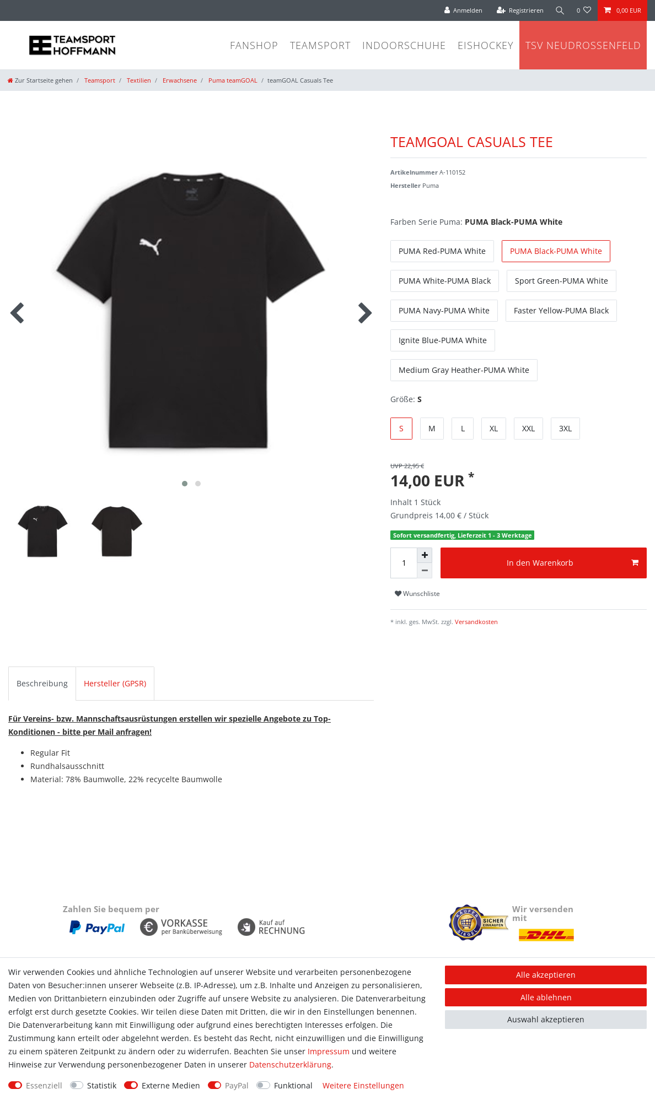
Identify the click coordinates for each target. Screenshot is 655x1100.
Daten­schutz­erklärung (290, 1064)
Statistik (101, 1085)
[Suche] (560, 10)
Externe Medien (171, 1085)
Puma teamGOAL (232, 80)
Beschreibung (42, 683)
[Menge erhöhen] (424, 555)
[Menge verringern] (424, 570)
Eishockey (486, 45)
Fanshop (254, 45)
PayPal (237, 1085)
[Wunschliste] (584, 10)
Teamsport (320, 45)
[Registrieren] (519, 10)
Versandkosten (475, 621)
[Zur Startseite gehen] (40, 80)
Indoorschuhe (404, 45)
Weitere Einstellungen (363, 1085)
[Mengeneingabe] (403, 563)
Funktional (293, 1085)
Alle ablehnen (546, 997)
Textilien (138, 80)
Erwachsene (179, 80)
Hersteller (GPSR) (115, 683)
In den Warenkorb (572, 562)
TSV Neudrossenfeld (583, 45)
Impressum (329, 1051)
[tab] (42, 683)
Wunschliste (417, 593)
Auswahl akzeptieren (545, 1019)
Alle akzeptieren (546, 974)
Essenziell (44, 1085)
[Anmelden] (462, 10)
